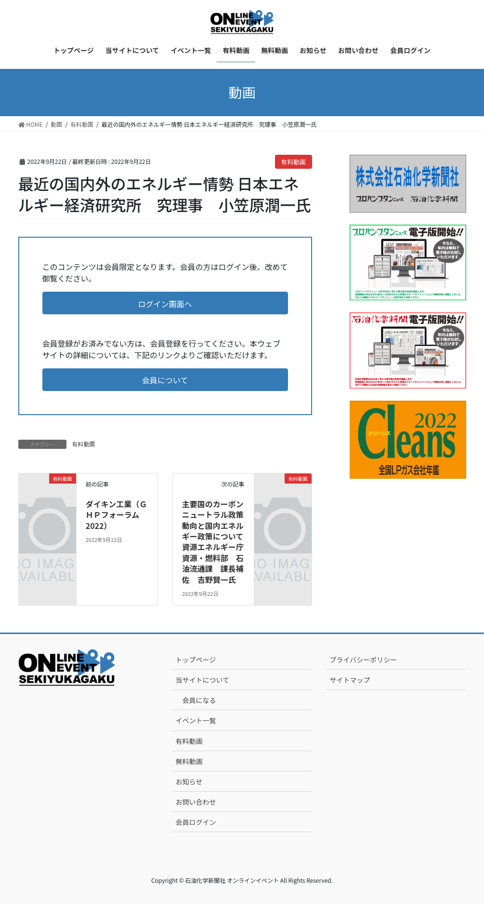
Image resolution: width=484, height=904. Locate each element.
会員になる (199, 700)
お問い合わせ (195, 802)
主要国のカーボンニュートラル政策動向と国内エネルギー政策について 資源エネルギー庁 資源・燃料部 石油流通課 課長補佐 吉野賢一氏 (216, 541)
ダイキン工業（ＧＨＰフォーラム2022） (116, 514)
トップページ (195, 659)
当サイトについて (202, 680)
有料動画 (293, 161)
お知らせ (188, 781)
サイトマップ (349, 680)
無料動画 (188, 761)
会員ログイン (195, 822)
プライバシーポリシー (363, 659)
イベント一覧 (195, 720)
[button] (165, 303)
